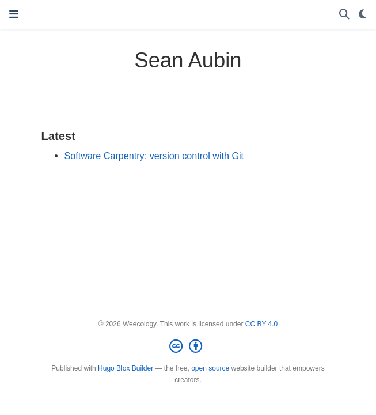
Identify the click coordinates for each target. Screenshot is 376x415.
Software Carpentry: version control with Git (154, 155)
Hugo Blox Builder (125, 368)
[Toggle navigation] (13, 14)
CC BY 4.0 (261, 324)
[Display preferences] (363, 14)
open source (210, 368)
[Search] (344, 14)
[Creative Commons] (188, 346)
